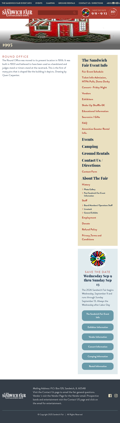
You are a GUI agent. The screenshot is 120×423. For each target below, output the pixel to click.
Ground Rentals (66, 3)
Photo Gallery (89, 189)
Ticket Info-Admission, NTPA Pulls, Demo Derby (96, 79)
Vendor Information (98, 337)
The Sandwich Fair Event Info (17, 3)
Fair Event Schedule (92, 72)
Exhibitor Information (98, 327)
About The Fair (95, 178)
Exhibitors (87, 99)
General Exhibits (91, 212)
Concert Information (97, 346)
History (86, 184)
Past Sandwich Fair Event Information (94, 194)
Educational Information (95, 111)
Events (39, 3)
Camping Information (98, 356)
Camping (50, 3)
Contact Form (89, 172)
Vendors (86, 93)
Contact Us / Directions (91, 3)
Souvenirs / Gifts (91, 117)
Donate (86, 223)
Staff (84, 200)
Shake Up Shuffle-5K (93, 105)
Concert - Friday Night (94, 87)
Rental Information (98, 366)
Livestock (88, 209)
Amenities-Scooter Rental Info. (96, 131)
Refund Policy (89, 229)
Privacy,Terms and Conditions (91, 237)
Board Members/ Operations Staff (98, 205)
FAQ (84, 123)
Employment (89, 218)
